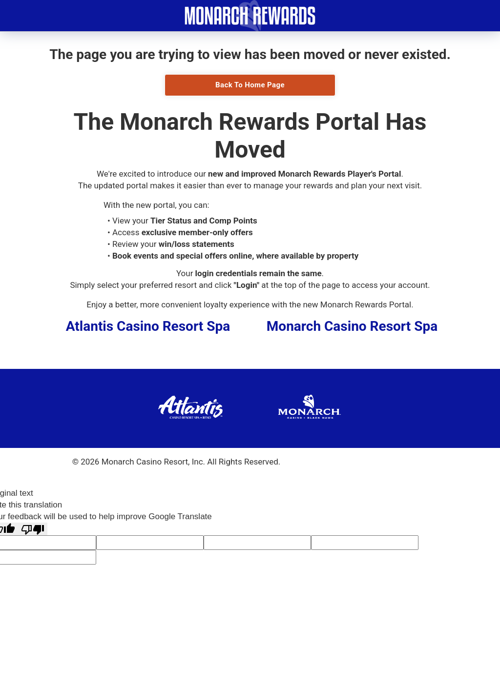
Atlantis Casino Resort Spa (148, 326)
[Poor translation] (32, 529)
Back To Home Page (250, 85)
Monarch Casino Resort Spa (352, 326)
